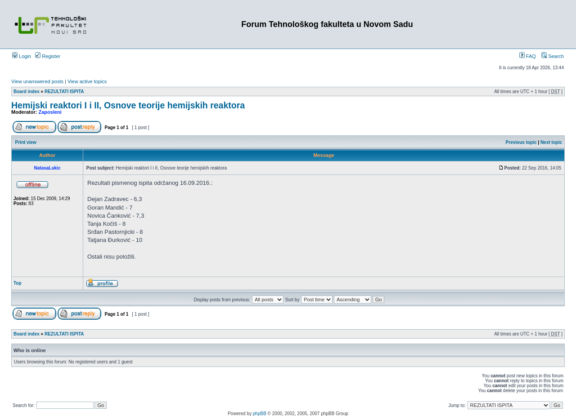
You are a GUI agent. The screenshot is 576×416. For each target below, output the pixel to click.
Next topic (551, 142)
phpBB (259, 413)
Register (47, 56)
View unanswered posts (37, 81)
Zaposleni (50, 112)
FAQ (527, 56)
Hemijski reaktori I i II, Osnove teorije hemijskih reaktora (128, 105)
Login (21, 56)
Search (552, 56)
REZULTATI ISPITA (64, 91)
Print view (25, 142)
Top (18, 283)
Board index (27, 91)
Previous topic (521, 142)
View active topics (87, 81)
